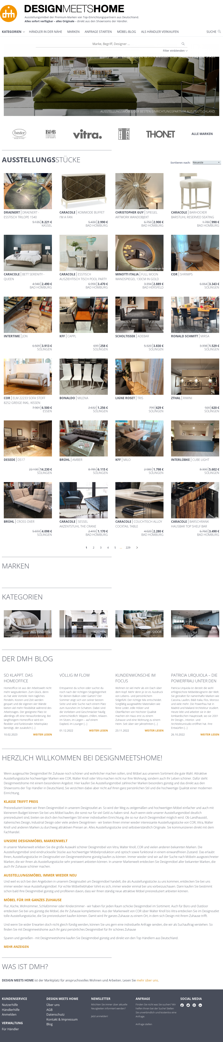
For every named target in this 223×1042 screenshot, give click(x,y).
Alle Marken (202, 134)
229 (128, 547)
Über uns (53, 1005)
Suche (211, 32)
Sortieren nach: (180, 162)
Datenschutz (55, 1014)
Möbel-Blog (126, 32)
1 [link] (86, 547)
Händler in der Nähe (45, 32)
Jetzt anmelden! (99, 1016)
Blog (49, 1024)
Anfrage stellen (144, 1024)
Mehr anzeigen (16, 947)
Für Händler (10, 1029)
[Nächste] (136, 547)
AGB (49, 1010)
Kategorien (11, 32)
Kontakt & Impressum (62, 1019)
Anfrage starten (98, 32)
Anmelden (9, 1014)
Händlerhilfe (11, 1010)
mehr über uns (147, 980)
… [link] (121, 547)
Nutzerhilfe (10, 1005)
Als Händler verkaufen (160, 32)
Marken (73, 32)
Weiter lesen (42, 734)
